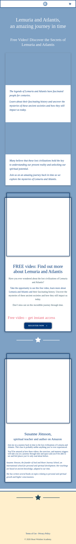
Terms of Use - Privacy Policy (38, 533)
